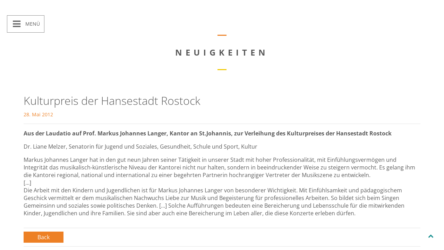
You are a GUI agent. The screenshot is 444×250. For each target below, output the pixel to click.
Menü (32, 23)
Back (43, 237)
